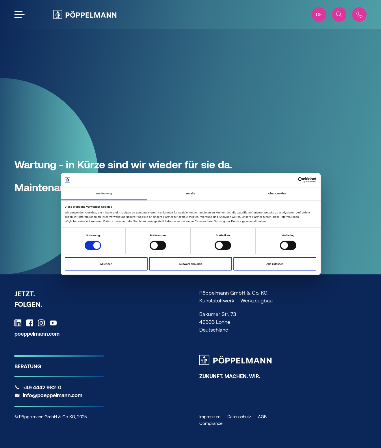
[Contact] (359, 14)
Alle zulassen (274, 264)
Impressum (209, 416)
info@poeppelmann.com (52, 395)
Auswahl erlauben (190, 264)
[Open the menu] (19, 15)
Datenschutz (239, 416)
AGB (262, 416)
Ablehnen (106, 264)
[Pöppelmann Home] (84, 14)
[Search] (339, 14)
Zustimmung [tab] (104, 193)
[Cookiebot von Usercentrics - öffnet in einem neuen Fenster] (291, 180)
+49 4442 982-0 (42, 387)
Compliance (210, 423)
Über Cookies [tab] (277, 193)
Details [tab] (190, 193)
